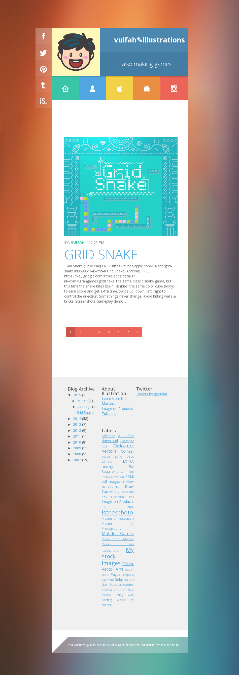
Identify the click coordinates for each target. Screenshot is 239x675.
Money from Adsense (118, 539)
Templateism (170, 645)
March (83, 400)
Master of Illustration (118, 518)
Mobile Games (118, 533)
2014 (77, 418)
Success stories (121, 585)
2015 (77, 395)
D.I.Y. (118, 456)
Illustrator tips (122, 497)
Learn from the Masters (114, 401)
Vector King (112, 595)
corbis (106, 456)
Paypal (116, 574)
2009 (77, 448)
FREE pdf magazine (118, 479)
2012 (77, 430)
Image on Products (117, 408)
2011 (77, 436)
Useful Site (125, 590)
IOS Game (118, 507)
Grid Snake (101, 254)
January (83, 406)
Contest (127, 451)
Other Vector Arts (118, 566)
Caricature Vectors (118, 448)
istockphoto (117, 512)
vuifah (78, 242)
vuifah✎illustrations (149, 39)
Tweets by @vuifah (151, 394)
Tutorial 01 (109, 590)
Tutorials (109, 413)
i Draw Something (118, 489)
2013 (77, 424)
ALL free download (118, 438)
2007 (77, 459)
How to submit (118, 484)
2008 (77, 454)
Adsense (108, 436)
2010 (77, 442)
